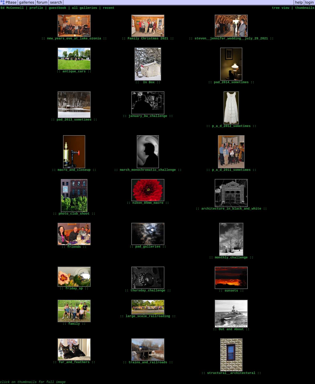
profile (36, 8)
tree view (280, 8)
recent (109, 8)
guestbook (57, 8)
